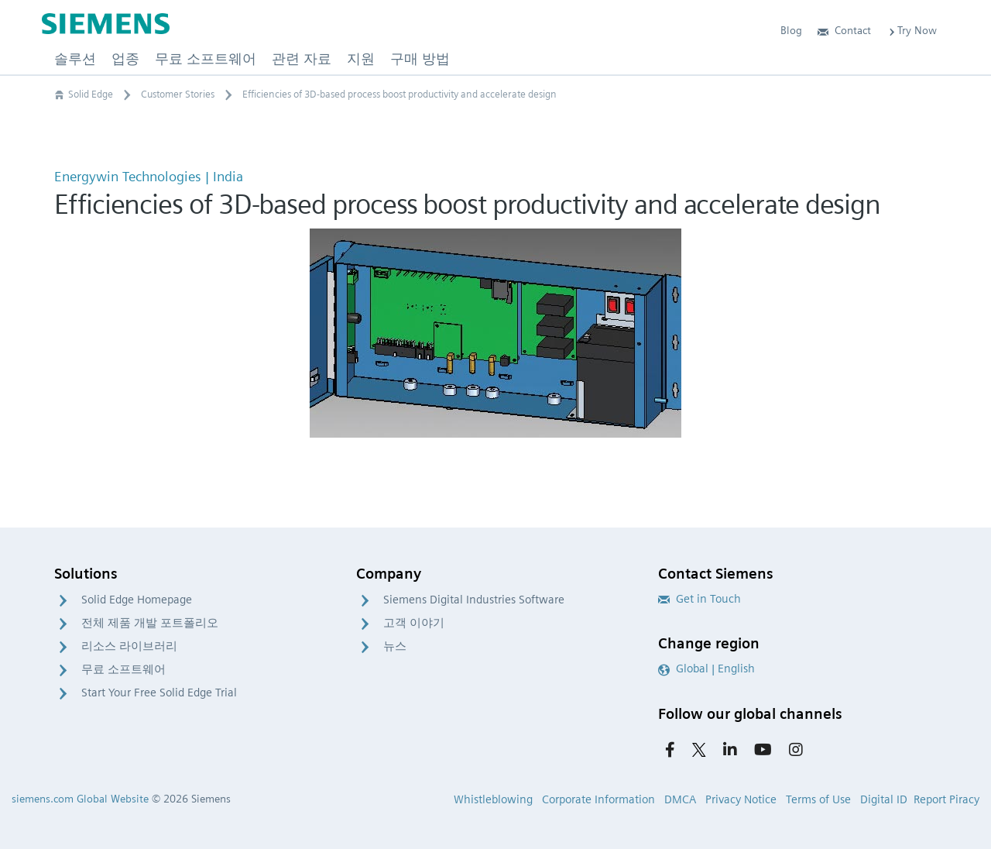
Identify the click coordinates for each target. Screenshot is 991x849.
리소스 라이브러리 (129, 646)
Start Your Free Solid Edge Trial (159, 692)
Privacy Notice (741, 799)
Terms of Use (818, 799)
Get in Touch (699, 599)
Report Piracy (946, 799)
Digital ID (883, 799)
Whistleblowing (493, 799)
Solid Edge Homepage (136, 600)
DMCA (680, 799)
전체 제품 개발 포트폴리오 (149, 623)
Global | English (706, 668)
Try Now (911, 30)
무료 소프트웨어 (123, 669)
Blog (791, 30)
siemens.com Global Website (80, 798)
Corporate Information (598, 799)
